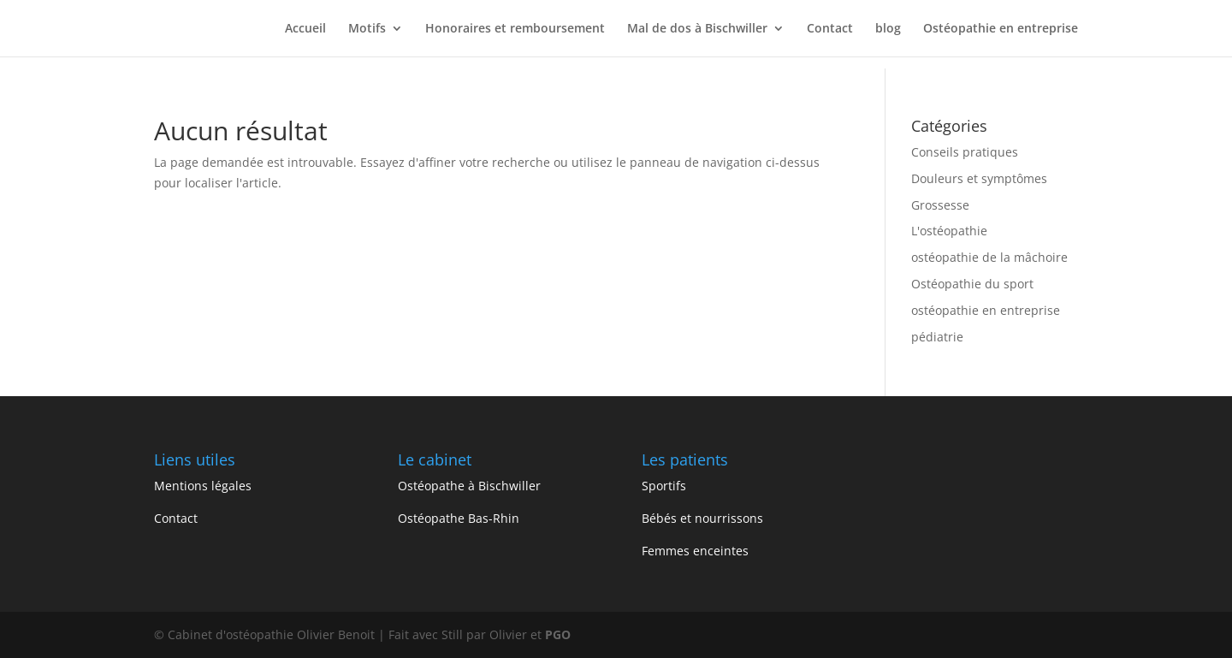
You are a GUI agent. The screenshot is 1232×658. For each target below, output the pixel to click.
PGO (558, 634)
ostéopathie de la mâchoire (989, 257)
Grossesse (940, 205)
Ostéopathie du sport (972, 284)
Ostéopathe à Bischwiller (469, 485)
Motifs (367, 29)
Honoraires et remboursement (515, 29)
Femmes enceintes (695, 550)
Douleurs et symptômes (979, 178)
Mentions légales (203, 485)
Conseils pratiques (964, 152)
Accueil (305, 29)
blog (888, 29)
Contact (830, 29)
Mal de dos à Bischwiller (697, 29)
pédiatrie (937, 337)
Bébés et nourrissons (702, 518)
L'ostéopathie (949, 230)
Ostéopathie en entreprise (1000, 29)
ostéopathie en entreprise (985, 310)
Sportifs (664, 485)
